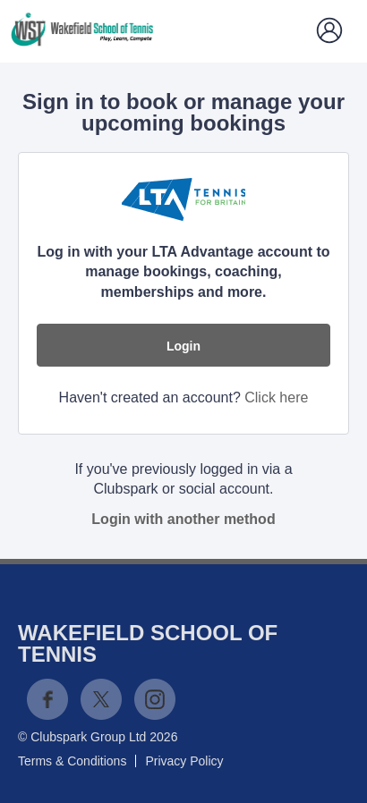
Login (183, 346)
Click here (276, 397)
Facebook (47, 699)
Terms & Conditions (72, 761)
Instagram (154, 699)
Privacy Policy (184, 761)
